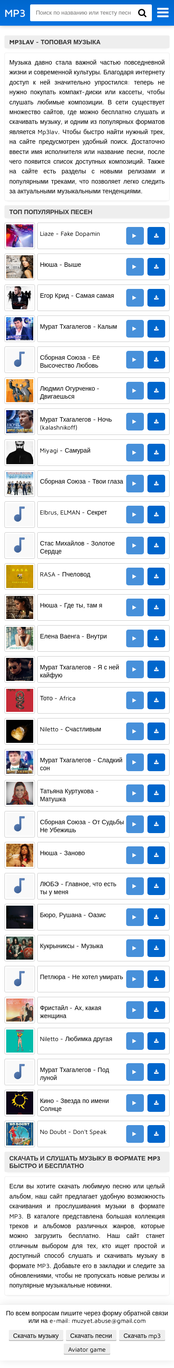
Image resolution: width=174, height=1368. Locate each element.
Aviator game (87, 1349)
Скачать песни (91, 1335)
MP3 (15, 13)
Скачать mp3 (142, 1335)
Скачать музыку (36, 1335)
